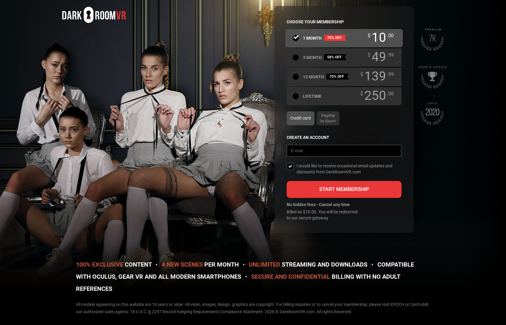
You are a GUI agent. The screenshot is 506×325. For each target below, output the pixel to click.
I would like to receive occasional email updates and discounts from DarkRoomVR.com (345, 168)
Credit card (300, 118)
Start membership (344, 189)
